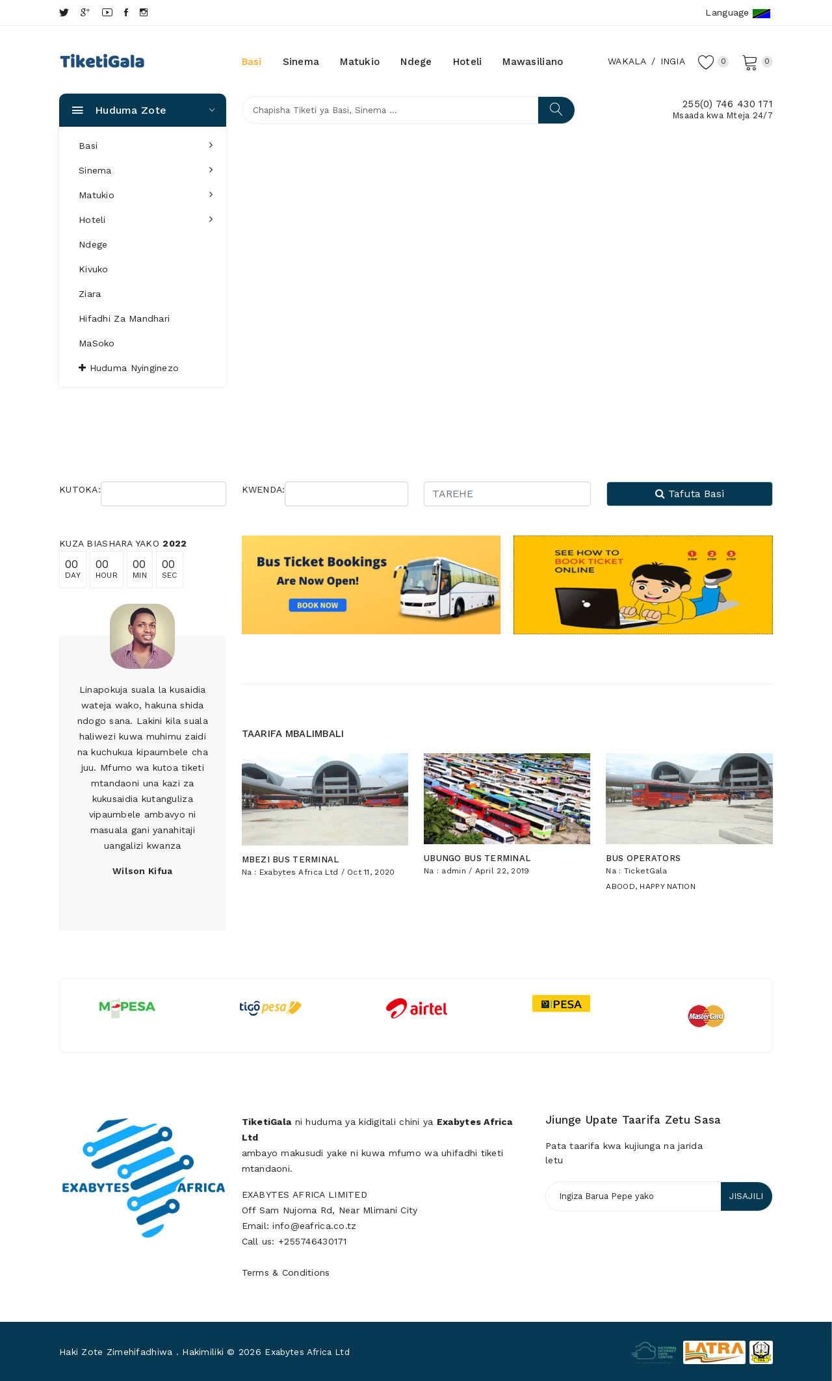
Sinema (301, 62)
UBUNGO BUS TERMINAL (477, 850)
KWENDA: (263, 489)
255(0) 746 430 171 (727, 104)
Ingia (670, 61)
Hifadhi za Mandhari (124, 318)
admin (453, 863)
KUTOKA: (80, 489)
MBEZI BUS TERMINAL (290, 851)
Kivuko (94, 269)
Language (737, 12)
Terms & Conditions (286, 1270)
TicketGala (646, 862)
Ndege (416, 62)
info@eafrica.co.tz (314, 1224)
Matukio (360, 62)
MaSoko (97, 343)
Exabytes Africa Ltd (298, 863)
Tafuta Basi (689, 493)
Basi (252, 62)
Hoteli (467, 62)
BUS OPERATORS (643, 850)
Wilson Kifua (142, 871)
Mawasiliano (532, 62)
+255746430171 (312, 1239)
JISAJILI (744, 1195)
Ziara (90, 294)
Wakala (625, 61)
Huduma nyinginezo (129, 368)
